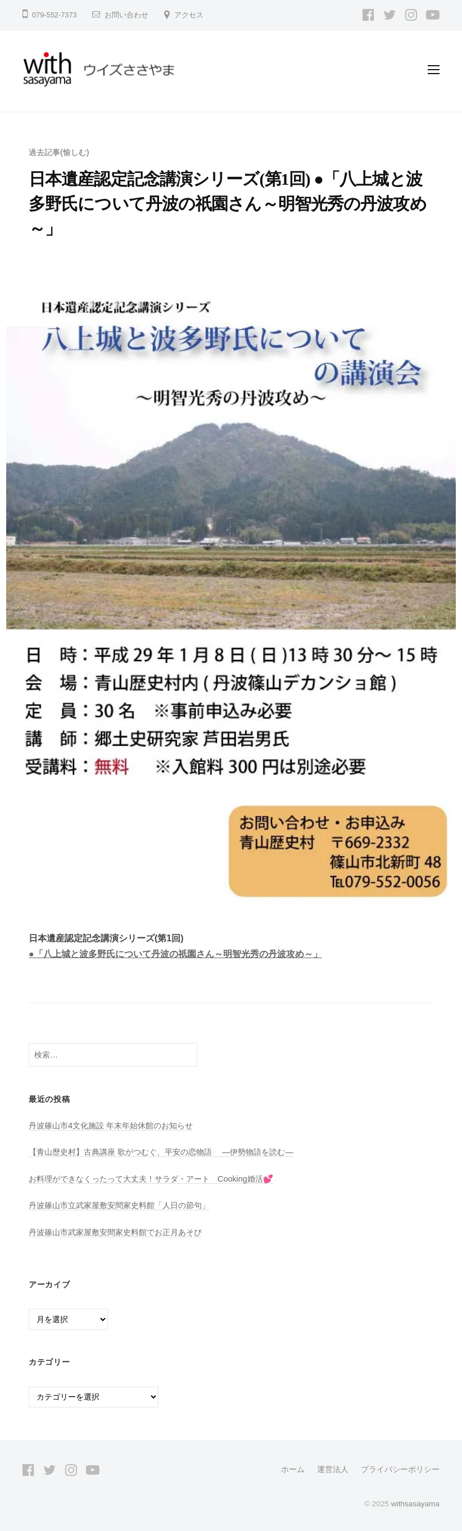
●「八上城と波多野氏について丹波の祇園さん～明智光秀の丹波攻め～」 (175, 954)
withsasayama (415, 1504)
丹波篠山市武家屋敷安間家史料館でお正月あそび (115, 1232)
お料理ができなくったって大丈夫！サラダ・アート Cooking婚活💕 (151, 1178)
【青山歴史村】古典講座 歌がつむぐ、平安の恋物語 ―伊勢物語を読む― (161, 1151)
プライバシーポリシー (400, 1469)
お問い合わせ (126, 15)
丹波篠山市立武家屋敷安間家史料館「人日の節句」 (119, 1205)
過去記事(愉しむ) (59, 152)
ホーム (293, 1469)
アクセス (188, 15)
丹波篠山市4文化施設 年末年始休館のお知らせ (111, 1125)
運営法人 (332, 1469)
